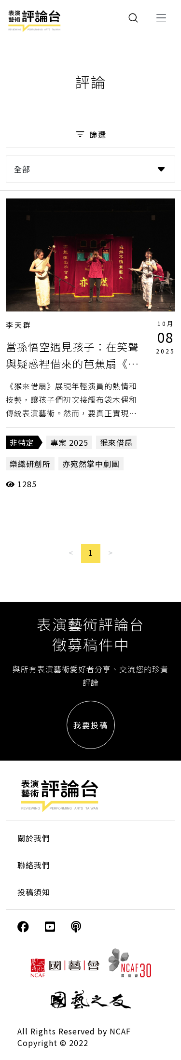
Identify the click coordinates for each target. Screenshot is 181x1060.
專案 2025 (69, 442)
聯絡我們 (33, 865)
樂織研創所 (30, 463)
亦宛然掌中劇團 (91, 463)
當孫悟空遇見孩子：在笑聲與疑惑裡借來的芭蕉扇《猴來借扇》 (72, 363)
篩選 (90, 134)
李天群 (19, 325)
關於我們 (33, 838)
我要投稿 (90, 725)
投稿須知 (33, 892)
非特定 (22, 442)
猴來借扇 (116, 442)
